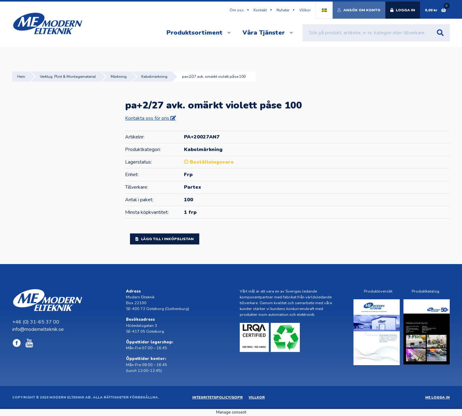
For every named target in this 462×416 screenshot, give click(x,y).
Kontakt (260, 10)
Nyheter (283, 10)
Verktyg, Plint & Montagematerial (68, 76)
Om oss (237, 10)
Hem (21, 76)
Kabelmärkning (154, 76)
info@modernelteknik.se (38, 329)
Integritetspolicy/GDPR (217, 397)
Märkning (119, 76)
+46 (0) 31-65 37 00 (35, 322)
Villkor (305, 10)
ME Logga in (437, 397)
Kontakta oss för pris (147, 118)
